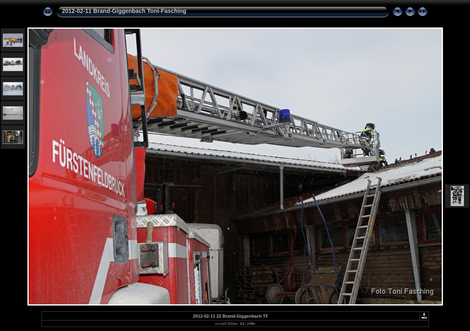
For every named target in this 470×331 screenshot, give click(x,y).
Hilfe (251, 323)
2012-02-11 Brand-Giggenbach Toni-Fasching (124, 11)
